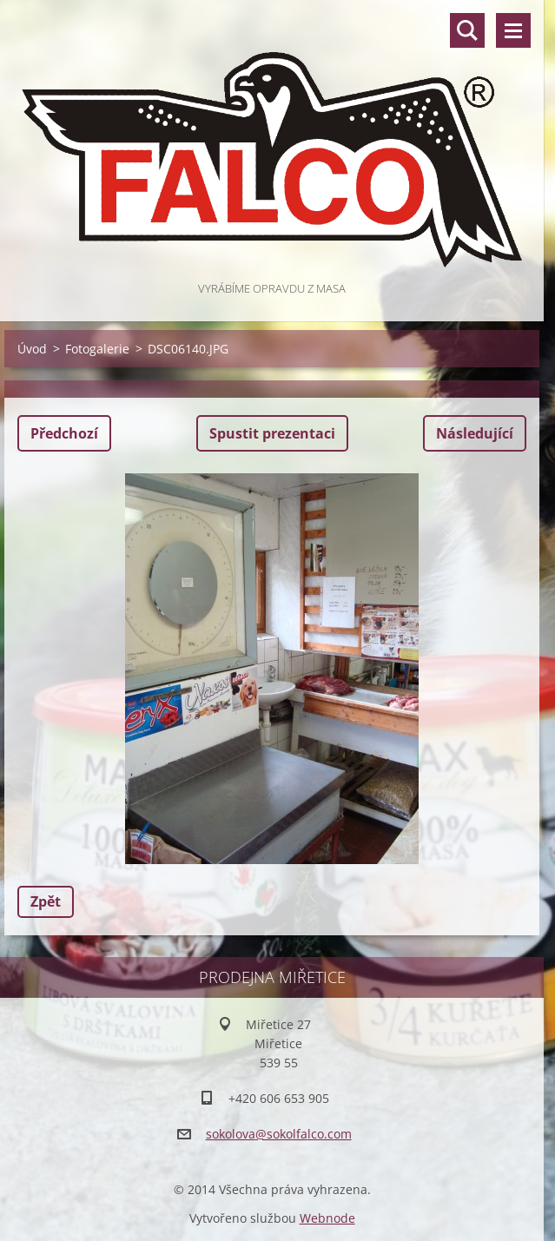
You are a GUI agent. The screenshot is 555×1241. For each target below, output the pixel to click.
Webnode (327, 1218)
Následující (474, 433)
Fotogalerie (97, 348)
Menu (513, 30)
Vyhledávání (467, 30)
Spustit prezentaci (272, 433)
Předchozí (64, 433)
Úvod (32, 348)
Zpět (45, 901)
